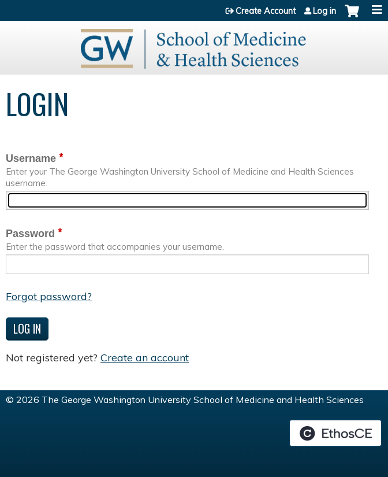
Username (31, 158)
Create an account (144, 357)
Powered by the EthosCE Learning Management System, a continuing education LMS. (335, 433)
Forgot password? (49, 296)
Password (30, 233)
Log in (324, 11)
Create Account (266, 11)
